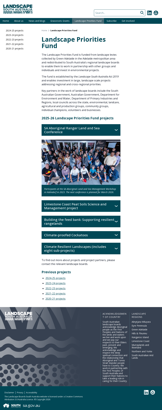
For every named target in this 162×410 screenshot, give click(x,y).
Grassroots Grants (60, 20)
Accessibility (31, 392)
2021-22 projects (14, 44)
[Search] (119, 12)
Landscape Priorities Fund (88, 20)
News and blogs (37, 20)
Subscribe (112, 20)
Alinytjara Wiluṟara (141, 321)
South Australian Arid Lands (142, 356)
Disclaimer (9, 392)
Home (6, 20)
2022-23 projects (14, 39)
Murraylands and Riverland (140, 346)
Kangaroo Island (140, 337)
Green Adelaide (139, 329)
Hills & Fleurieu (139, 333)
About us (18, 20)
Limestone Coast (140, 341)
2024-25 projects (14, 30)
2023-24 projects (14, 35)
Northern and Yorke (142, 351)
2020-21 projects (14, 48)
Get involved (128, 20)
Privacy (20, 392)
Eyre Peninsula (139, 325)
